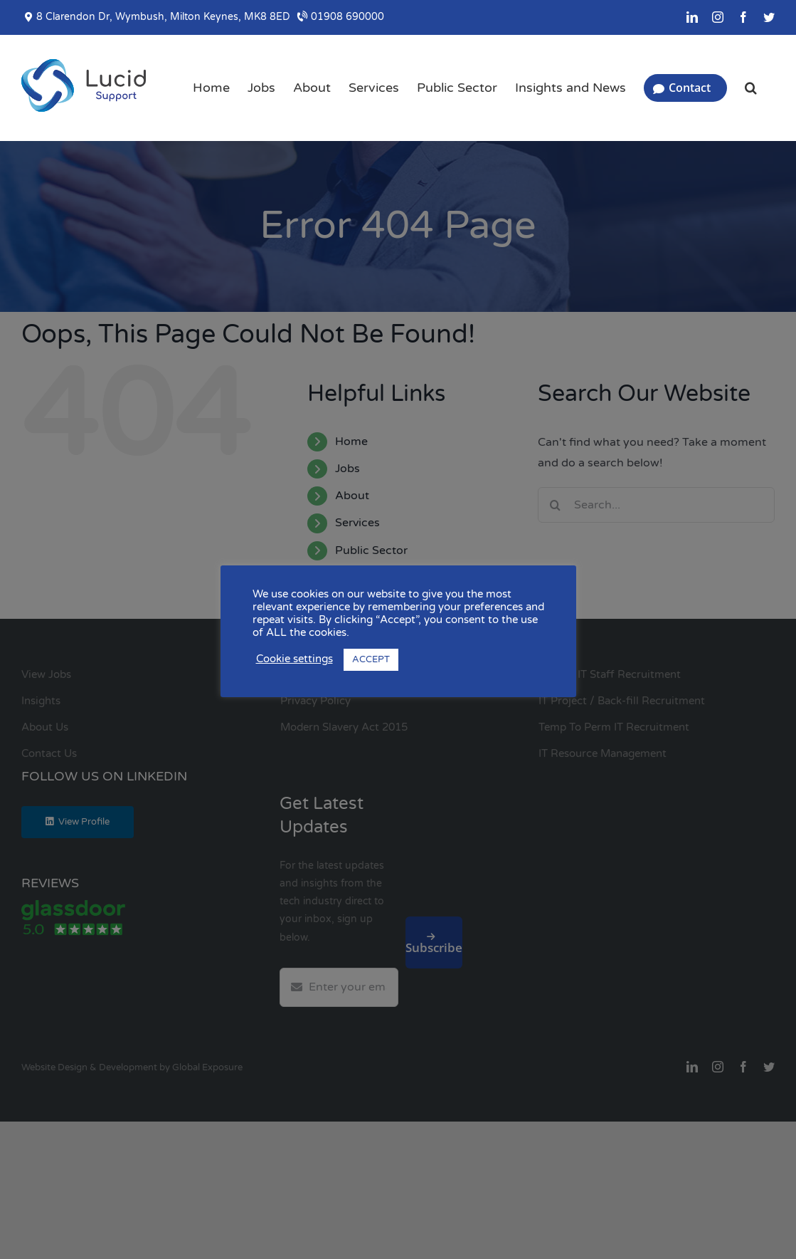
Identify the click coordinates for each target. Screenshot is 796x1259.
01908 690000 (340, 17)
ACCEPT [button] (371, 659)
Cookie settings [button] (294, 659)
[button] (751, 87)
